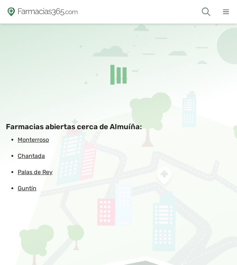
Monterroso (33, 139)
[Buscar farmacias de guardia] (206, 12)
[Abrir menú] (226, 11)
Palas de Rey (35, 172)
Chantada (31, 155)
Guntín (27, 188)
